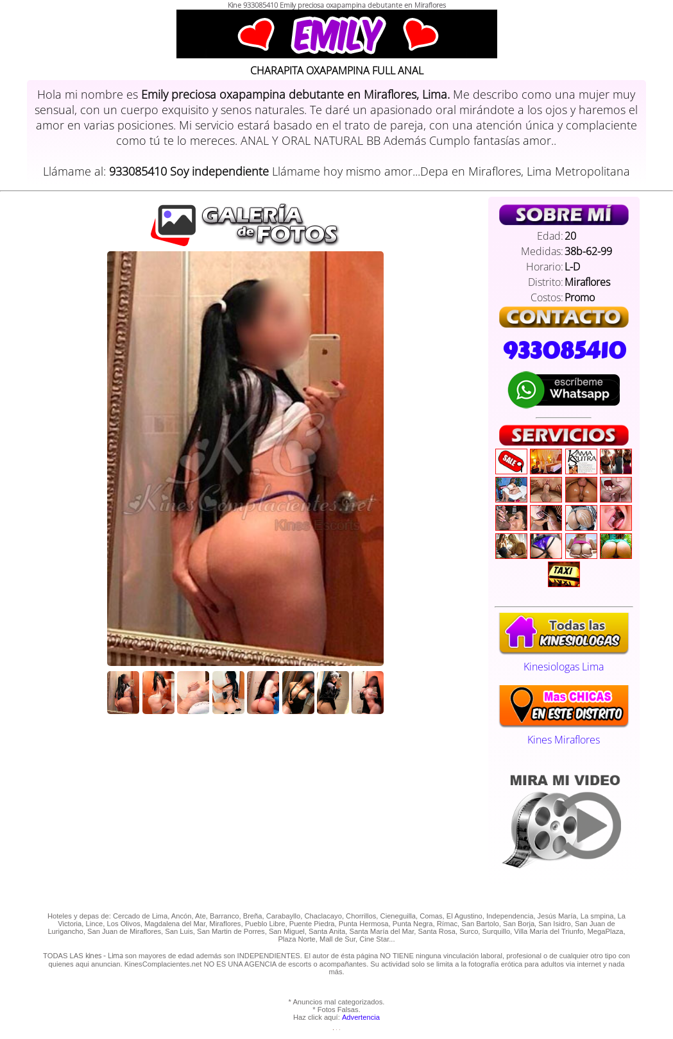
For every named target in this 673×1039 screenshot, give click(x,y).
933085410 (564, 350)
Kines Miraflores (564, 733)
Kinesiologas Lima (564, 659)
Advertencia (361, 1017)
